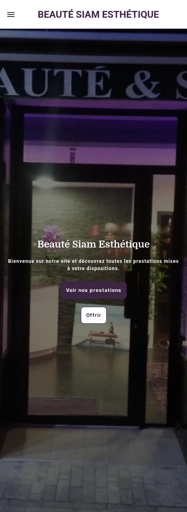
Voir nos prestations (93, 290)
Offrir (93, 315)
